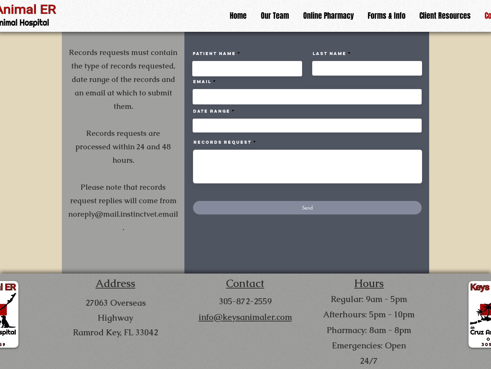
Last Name (329, 53)
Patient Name (214, 53)
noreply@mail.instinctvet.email (123, 214)
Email (202, 81)
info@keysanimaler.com (245, 317)
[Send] (307, 207)
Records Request (222, 142)
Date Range (211, 111)
